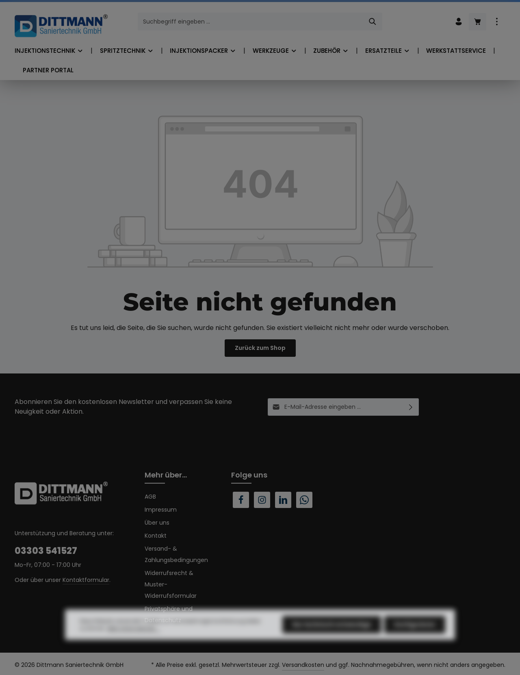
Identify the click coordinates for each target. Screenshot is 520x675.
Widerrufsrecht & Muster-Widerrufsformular (171, 584)
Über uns (157, 523)
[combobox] (251, 21)
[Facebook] (241, 500)
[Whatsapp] (304, 500)
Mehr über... (166, 475)
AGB (150, 497)
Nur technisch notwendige (331, 640)
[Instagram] (262, 500)
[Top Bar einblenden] (496, 21)
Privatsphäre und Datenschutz (169, 614)
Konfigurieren (414, 640)
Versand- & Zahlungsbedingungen (176, 554)
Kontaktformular (86, 580)
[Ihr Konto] (458, 21)
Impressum (161, 510)
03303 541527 (46, 551)
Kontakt (156, 536)
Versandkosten (303, 665)
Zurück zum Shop (260, 348)
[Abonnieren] (411, 407)
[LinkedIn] (283, 500)
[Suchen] (372, 21)
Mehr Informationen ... (133, 643)
